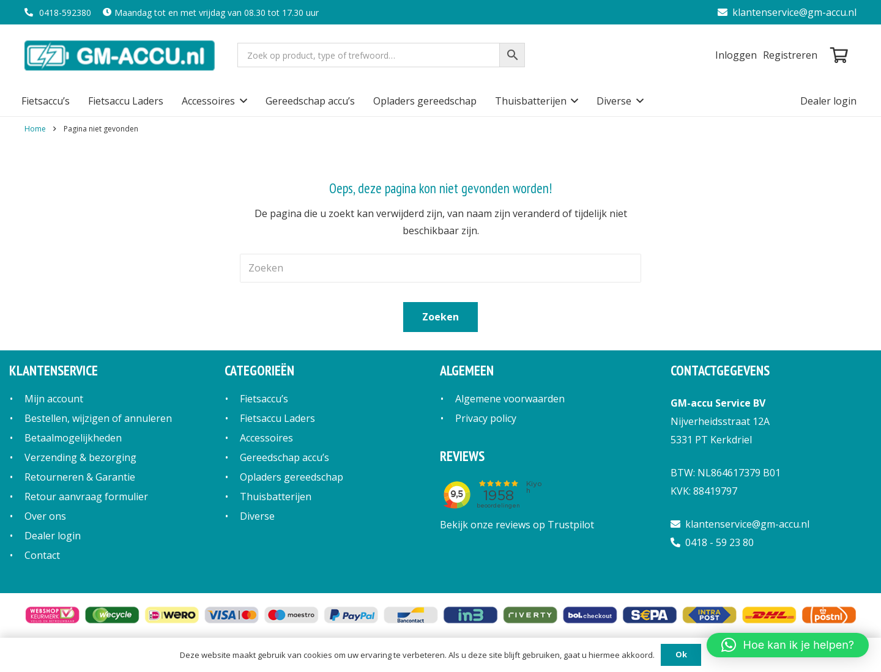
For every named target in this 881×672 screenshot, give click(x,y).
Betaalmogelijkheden (73, 438)
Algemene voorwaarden (510, 398)
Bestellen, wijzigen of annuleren (98, 418)
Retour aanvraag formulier (86, 496)
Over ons (45, 516)
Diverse (257, 516)
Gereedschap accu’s (284, 457)
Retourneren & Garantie (79, 477)
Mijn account (53, 398)
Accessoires (266, 438)
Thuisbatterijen (275, 496)
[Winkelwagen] (839, 55)
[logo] (120, 55)
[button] (241, 101)
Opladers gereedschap (291, 477)
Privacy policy (485, 418)
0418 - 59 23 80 (712, 542)
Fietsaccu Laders (277, 418)
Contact (42, 555)
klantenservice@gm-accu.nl (787, 12)
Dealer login (52, 535)
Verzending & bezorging (80, 457)
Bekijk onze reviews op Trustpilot (517, 524)
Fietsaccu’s (264, 398)
